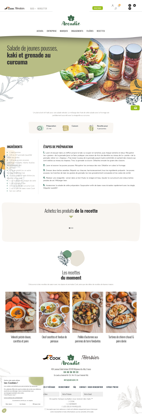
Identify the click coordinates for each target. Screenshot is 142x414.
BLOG (32, 8)
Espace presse (112, 375)
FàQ (74, 375)
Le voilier (28, 375)
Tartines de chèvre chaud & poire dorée (121, 327)
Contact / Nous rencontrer (91, 375)
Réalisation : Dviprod (73, 411)
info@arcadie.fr (71, 368)
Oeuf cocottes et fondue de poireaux (54, 327)
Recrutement (64, 375)
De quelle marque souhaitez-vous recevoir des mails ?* (71, 387)
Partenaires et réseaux (45, 375)
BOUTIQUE (96, 8)
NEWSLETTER (42, 8)
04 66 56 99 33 (71, 360)
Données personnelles (43, 411)
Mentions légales (58, 411)
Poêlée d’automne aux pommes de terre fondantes (87, 327)
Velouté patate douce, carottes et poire (21, 327)
